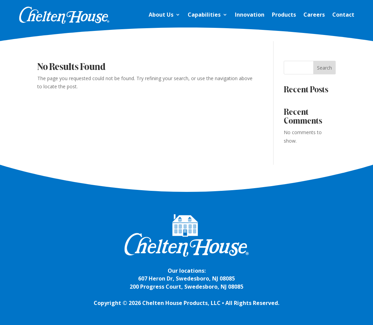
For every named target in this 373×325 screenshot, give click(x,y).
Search (324, 68)
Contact (343, 14)
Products (284, 14)
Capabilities (204, 14)
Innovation (249, 14)
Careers (314, 14)
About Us (161, 14)
